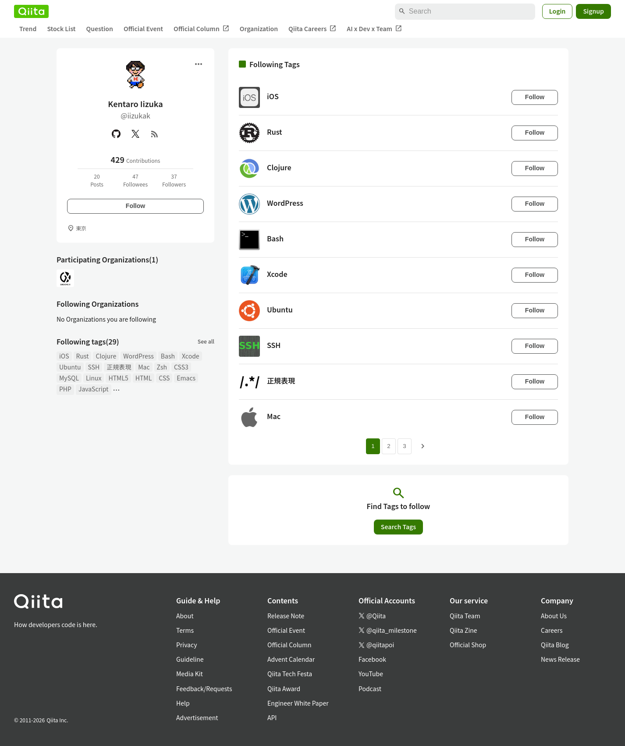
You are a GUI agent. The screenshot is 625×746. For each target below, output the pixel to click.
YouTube (371, 673)
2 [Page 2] (388, 446)
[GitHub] (116, 133)
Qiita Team (465, 615)
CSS (164, 377)
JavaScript (93, 388)
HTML (143, 377)
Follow (135, 205)
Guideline (190, 659)
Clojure (106, 355)
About (184, 615)
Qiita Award (283, 688)
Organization (259, 28)
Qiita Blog (555, 644)
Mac (143, 366)
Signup (593, 11)
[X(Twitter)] (135, 133)
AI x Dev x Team (374, 28)
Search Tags (398, 526)
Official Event (143, 28)
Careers (551, 630)
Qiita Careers (312, 28)
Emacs (186, 377)
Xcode (190, 355)
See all (206, 341)
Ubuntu (70, 366)
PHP (65, 388)
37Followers (174, 180)
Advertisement (197, 717)
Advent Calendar (291, 659)
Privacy (186, 644)
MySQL (69, 377)
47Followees (135, 180)
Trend (27, 28)
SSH (94, 366)
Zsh (162, 366)
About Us (554, 615)
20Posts (96, 180)
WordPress (138, 355)
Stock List (61, 28)
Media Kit (189, 673)
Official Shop (468, 644)
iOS (64, 355)
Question (99, 28)
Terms (185, 630)
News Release (560, 659)
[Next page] (423, 446)
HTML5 (118, 377)
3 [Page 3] (404, 446)
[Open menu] (198, 64)
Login (557, 11)
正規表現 (119, 366)
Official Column (201, 28)
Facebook (372, 659)
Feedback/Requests (204, 688)
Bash (168, 355)
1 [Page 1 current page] (372, 446)
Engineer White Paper (298, 703)
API (272, 717)
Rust (82, 355)
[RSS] (154, 133)
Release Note (285, 615)
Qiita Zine (463, 630)
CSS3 (181, 366)
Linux (93, 377)
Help (183, 703)
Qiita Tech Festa (289, 673)
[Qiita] (31, 11)
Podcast (370, 688)
